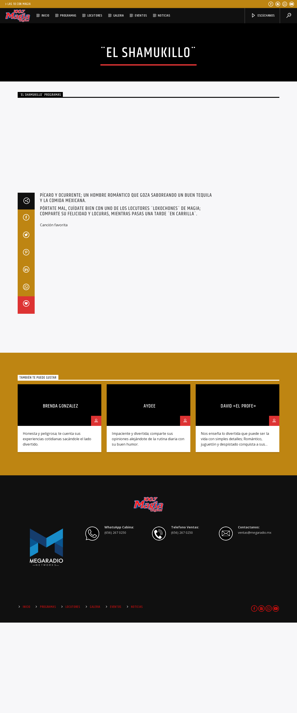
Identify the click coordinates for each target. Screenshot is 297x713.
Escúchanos (263, 15)
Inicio (45, 15)
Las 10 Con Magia (17, 4)
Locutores (94, 15)
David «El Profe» (238, 496)
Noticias (164, 15)
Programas (68, 15)
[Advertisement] (255, 314)
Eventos (141, 15)
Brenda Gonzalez (60, 496)
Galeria (118, 15)
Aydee (150, 496)
